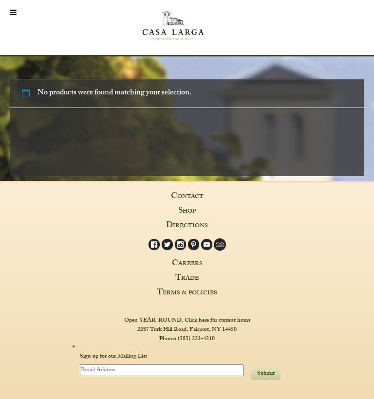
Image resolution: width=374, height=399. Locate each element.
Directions (187, 226)
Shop (187, 212)
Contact (187, 197)
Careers (187, 264)
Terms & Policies (187, 293)
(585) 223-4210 (196, 339)
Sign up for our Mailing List (113, 357)
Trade (187, 279)
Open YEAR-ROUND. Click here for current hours (187, 321)
